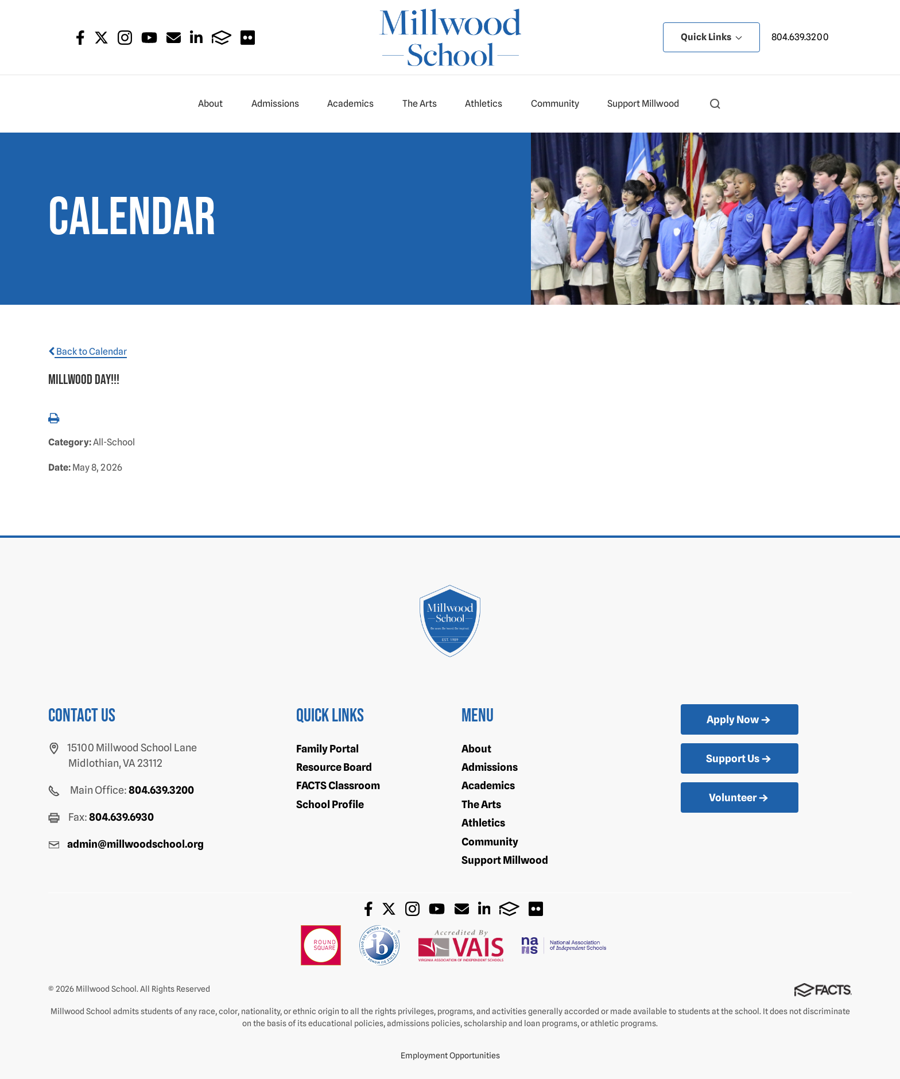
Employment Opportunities (450, 1055)
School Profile (330, 804)
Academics (355, 104)
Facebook (80, 37)
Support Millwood (648, 104)
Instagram (125, 37)
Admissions (280, 104)
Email (173, 37)
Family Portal (327, 749)
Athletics (488, 104)
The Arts (424, 104)
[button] (715, 104)
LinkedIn (196, 37)
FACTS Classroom (338, 785)
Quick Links (711, 37)
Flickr (247, 37)
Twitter (101, 37)
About (215, 104)
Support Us (739, 759)
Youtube (149, 37)
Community (560, 104)
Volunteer (739, 798)
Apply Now (740, 720)
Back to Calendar (87, 351)
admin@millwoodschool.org (135, 844)
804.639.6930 (121, 817)
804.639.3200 (800, 37)
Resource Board (334, 767)
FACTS (222, 37)
